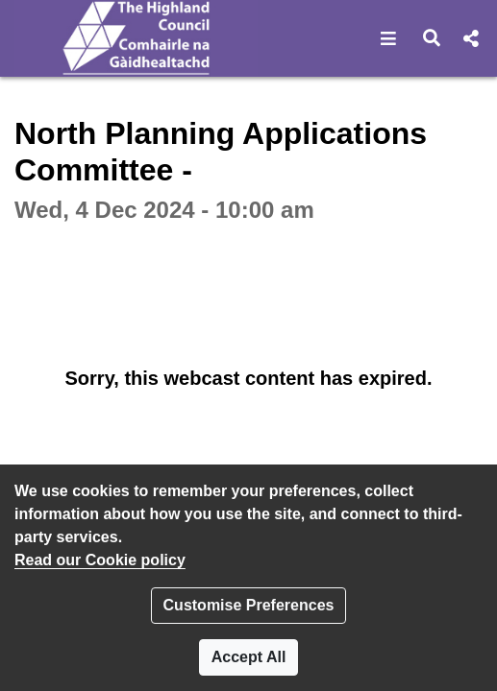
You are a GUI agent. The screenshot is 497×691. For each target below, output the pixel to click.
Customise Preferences (249, 605)
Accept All (248, 657)
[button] (389, 38)
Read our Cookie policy (100, 560)
